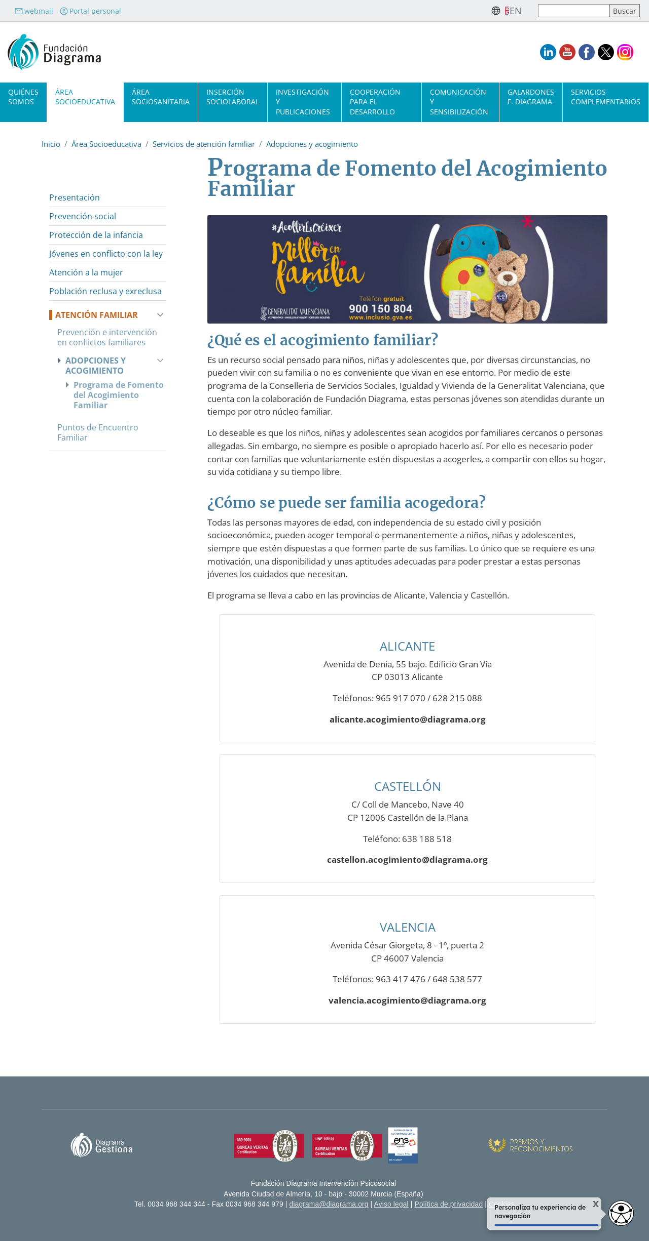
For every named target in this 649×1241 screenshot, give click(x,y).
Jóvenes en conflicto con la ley (106, 253)
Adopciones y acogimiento (312, 144)
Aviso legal (391, 1204)
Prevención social (82, 216)
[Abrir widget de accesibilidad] (621, 1213)
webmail (33, 11)
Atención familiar (96, 315)
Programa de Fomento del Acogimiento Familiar (119, 395)
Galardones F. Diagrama (531, 96)
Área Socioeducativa (106, 144)
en (516, 11)
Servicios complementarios (605, 96)
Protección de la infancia (96, 235)
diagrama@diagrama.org (329, 1204)
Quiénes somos (23, 96)
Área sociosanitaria (161, 96)
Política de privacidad (449, 1204)
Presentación (74, 197)
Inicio (51, 144)
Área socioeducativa (85, 96)
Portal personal (90, 11)
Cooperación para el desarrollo (375, 101)
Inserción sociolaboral (232, 96)
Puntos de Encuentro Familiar (97, 432)
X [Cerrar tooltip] (590, 1204)
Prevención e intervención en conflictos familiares (107, 337)
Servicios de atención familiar (204, 144)
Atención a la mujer (86, 272)
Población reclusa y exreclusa (105, 291)
